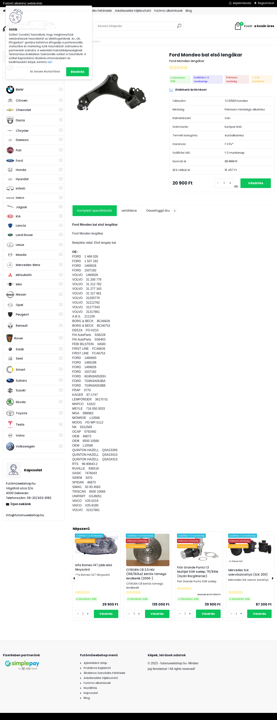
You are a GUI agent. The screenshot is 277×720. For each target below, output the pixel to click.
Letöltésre (129, 210)
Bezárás (77, 72)
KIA (13, 216)
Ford (14, 160)
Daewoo (17, 140)
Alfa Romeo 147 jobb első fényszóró (93, 567)
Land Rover (19, 235)
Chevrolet (18, 110)
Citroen (17, 100)
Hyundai (17, 179)
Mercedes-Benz (23, 265)
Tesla (15, 425)
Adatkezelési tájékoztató (133, 11)
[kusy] (224, 183)
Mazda (16, 255)
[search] (179, 27)
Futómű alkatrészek (168, 11)
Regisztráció (266, 3)
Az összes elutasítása (45, 71)
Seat (14, 358)
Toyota (16, 413)
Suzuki (16, 390)
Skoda (16, 402)
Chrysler (17, 130)
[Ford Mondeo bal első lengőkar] (114, 93)
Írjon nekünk (21, 504)
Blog (189, 11)
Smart (15, 369)
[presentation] (74, 578)
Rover (14, 338)
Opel (14, 305)
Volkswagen (20, 446)
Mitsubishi (19, 275)
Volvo (15, 435)
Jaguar (16, 207)
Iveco (15, 198)
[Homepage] (4, 11)
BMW (14, 90)
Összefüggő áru (162, 210)
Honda (16, 170)
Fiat (14, 150)
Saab (15, 349)
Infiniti (15, 188)
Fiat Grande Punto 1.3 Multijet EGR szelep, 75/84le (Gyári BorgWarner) (197, 571)
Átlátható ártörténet (188, 90)
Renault (17, 326)
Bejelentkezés (242, 3)
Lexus (15, 245)
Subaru (16, 380)
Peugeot (17, 314)
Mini (14, 284)
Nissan (16, 294)
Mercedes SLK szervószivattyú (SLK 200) (248, 572)
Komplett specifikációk (94, 210)
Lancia (16, 225)
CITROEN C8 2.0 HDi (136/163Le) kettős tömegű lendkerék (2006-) (146, 574)
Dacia (15, 120)
